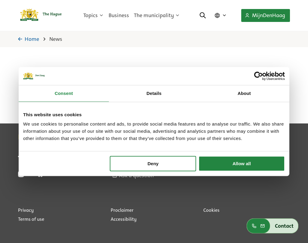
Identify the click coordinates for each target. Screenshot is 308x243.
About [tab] (244, 93)
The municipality (157, 15)
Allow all (242, 163)
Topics (93, 15)
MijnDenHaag (265, 15)
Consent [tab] (64, 93)
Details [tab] (154, 93)
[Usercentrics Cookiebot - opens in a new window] (258, 75)
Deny (153, 163)
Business (119, 15)
